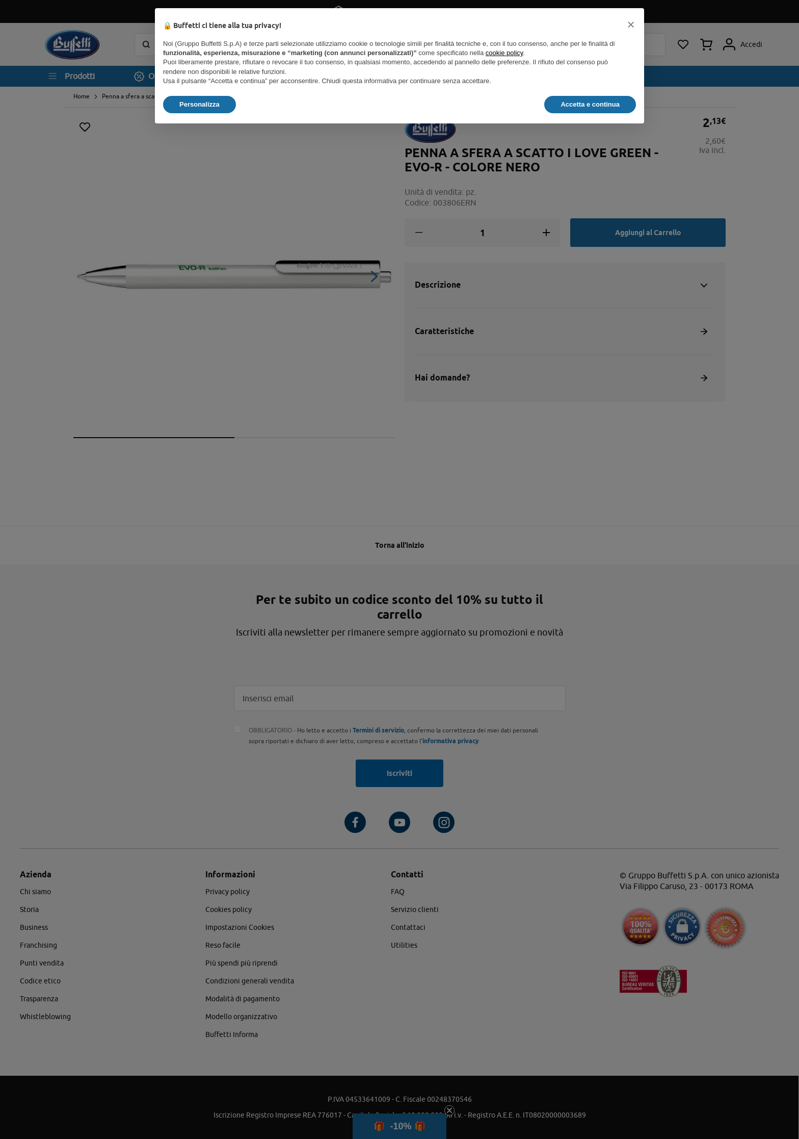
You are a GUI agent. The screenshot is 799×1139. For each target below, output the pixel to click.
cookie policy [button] (504, 53)
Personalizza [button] (199, 104)
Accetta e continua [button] (590, 104)
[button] (631, 24)
